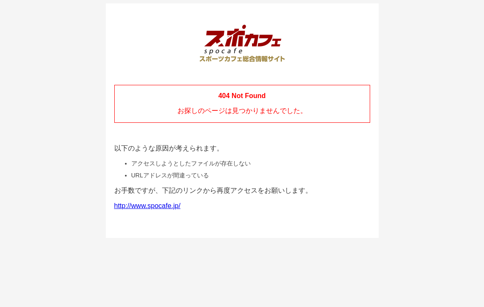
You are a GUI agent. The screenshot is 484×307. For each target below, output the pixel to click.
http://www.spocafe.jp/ (147, 205)
